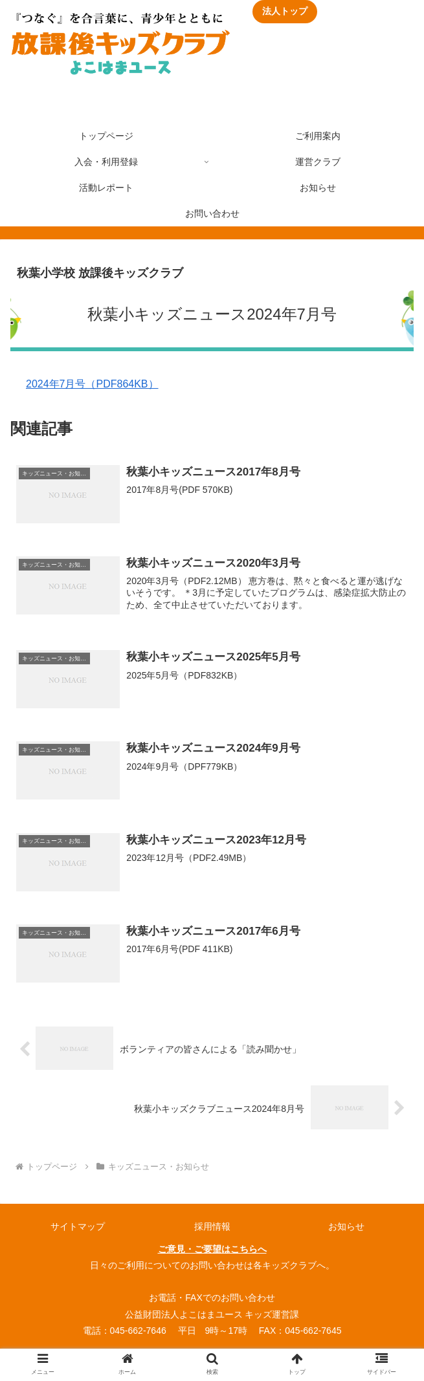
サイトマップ (77, 1226)
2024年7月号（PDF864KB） (92, 383)
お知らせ (346, 1226)
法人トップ (284, 11)
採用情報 (212, 1226)
